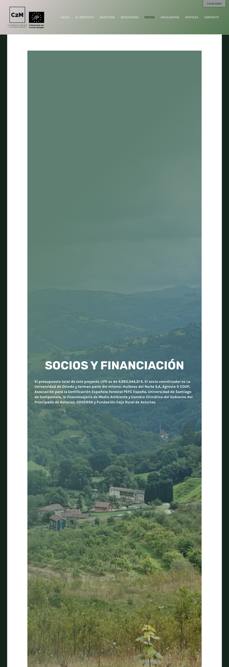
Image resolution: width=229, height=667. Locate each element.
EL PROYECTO (84, 17)
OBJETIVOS (107, 17)
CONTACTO (211, 17)
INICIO (65, 17)
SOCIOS (149, 17)
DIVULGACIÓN (170, 17)
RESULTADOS (129, 17)
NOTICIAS (191, 17)
